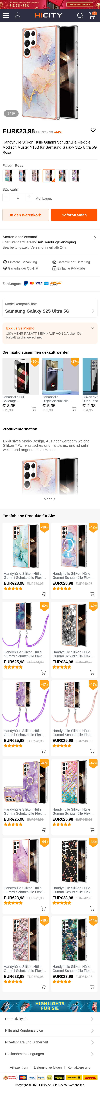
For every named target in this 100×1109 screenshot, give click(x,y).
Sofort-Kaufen (74, 215)
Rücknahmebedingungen (24, 1054)
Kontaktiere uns (79, 1067)
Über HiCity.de (16, 1019)
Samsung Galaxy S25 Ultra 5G (37, 311)
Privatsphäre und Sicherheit (26, 1042)
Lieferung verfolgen (48, 1067)
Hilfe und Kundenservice (24, 1030)
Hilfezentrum (19, 1067)
